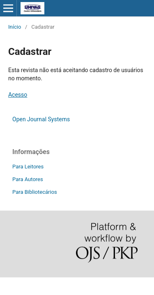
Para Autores (27, 179)
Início (14, 27)
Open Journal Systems (41, 119)
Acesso (17, 94)
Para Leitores (28, 166)
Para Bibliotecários (34, 192)
